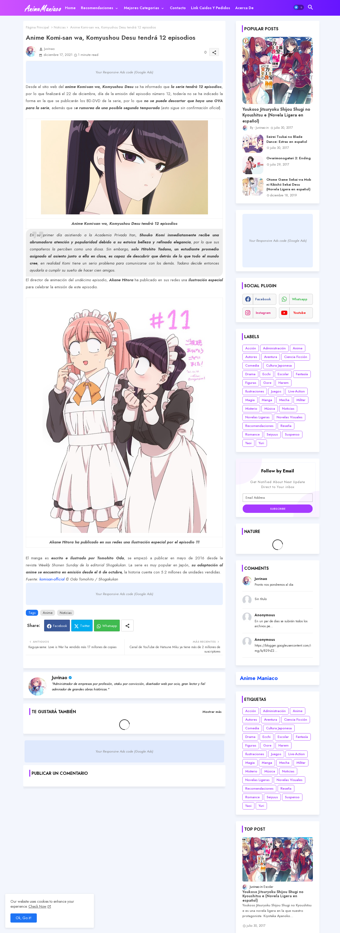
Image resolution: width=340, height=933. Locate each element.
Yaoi (248, 443)
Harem (283, 382)
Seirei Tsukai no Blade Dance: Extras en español (286, 139)
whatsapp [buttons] (299, 299)
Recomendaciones (97, 7)
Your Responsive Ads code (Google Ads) (124, 72)
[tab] (70, 8)
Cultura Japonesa (279, 365)
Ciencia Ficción (295, 356)
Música (269, 408)
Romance (252, 434)
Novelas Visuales (289, 417)
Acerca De (244, 7)
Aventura (270, 356)
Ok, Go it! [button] (24, 917)
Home (70, 7)
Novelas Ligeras (257, 417)
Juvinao (59, 677)
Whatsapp (109, 625)
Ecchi (267, 374)
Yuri (261, 443)
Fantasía (302, 374)
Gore (267, 382)
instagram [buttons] (263, 312)
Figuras (250, 382)
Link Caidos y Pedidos (210, 7)
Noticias (59, 27)
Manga (267, 399)
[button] (299, 7)
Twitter (85, 625)
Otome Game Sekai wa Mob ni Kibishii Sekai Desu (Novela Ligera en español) (288, 184)
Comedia (252, 365)
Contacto (178, 7)
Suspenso (292, 434)
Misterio (251, 408)
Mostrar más (212, 711)
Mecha (284, 399)
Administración (274, 348)
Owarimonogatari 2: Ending (288, 158)
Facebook (60, 625)
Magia (250, 399)
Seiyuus (272, 434)
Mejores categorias (141, 7)
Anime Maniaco (259, 678)
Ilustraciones (254, 391)
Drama (250, 374)
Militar (301, 399)
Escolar (283, 374)
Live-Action (296, 391)
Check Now (37, 906)
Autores (251, 356)
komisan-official (51, 579)
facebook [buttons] (263, 299)
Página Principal (37, 27)
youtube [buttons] (299, 312)
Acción (250, 348)
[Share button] (127, 625)
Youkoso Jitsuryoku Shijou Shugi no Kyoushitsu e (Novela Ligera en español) (276, 115)
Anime (47, 612)
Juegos (276, 391)
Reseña (286, 425)
